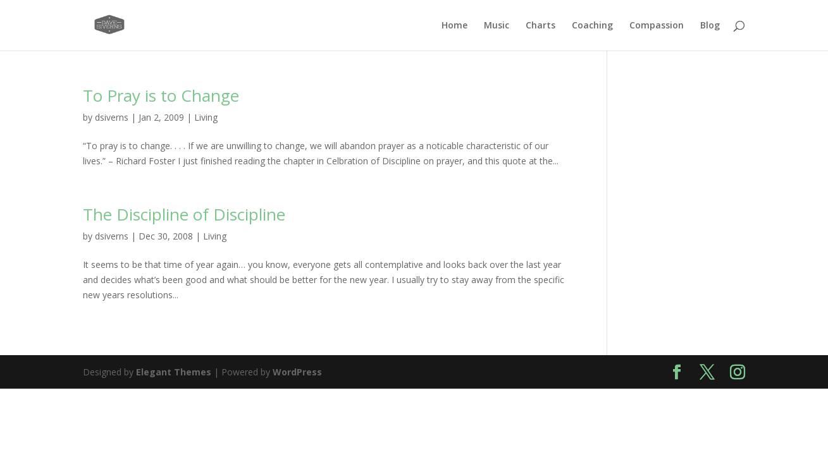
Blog (710, 26)
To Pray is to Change (161, 95)
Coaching (592, 26)
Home (454, 26)
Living (206, 117)
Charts (540, 26)
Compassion (656, 26)
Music (496, 26)
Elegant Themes (173, 372)
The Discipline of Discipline (184, 214)
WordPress (297, 372)
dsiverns (111, 117)
